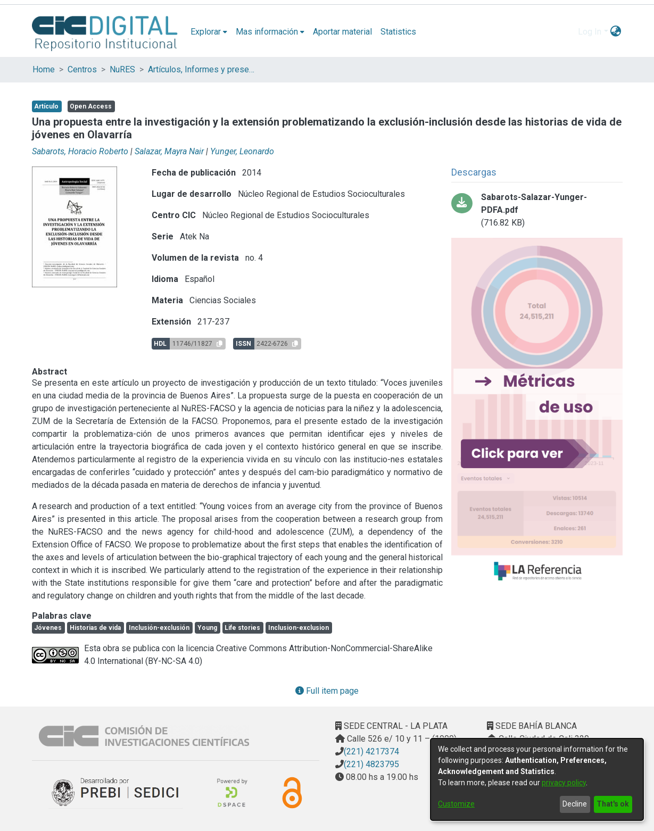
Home (43, 69)
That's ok (613, 804)
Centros (82, 69)
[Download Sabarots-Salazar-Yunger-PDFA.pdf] (537, 210)
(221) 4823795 (371, 764)
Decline (574, 804)
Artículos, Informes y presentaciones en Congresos (201, 69)
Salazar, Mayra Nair (169, 151)
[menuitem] (208, 32)
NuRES (122, 69)
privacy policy (564, 782)
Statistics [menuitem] (398, 32)
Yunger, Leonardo (242, 151)
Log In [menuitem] (589, 32)
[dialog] (537, 779)
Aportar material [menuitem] (342, 32)
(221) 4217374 (371, 751)
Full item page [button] (327, 691)
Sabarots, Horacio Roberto (80, 151)
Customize (456, 804)
